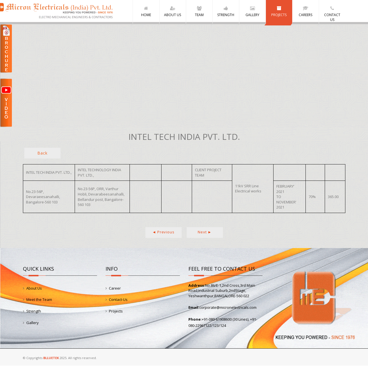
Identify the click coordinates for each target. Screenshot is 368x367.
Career (115, 289)
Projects (116, 312)
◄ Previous (163, 233)
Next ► (205, 233)
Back (42, 154)
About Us (34, 289)
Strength (33, 312)
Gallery (32, 323)
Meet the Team (39, 300)
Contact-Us (118, 300)
